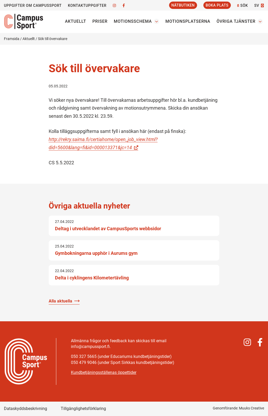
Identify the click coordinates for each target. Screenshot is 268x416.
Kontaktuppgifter (87, 5)
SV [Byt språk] (256, 5)
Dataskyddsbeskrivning (25, 408)
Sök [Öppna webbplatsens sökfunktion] (242, 6)
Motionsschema (133, 21)
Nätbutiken (183, 5)
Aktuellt (75, 21)
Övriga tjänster (235, 21)
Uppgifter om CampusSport (33, 5)
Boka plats (217, 5)
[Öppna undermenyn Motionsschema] (156, 21)
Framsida (11, 39)
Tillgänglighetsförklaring (83, 408)
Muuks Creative (251, 408)
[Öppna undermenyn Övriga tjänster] (260, 21)
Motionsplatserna (187, 21)
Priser (100, 21)
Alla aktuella (60, 301)
